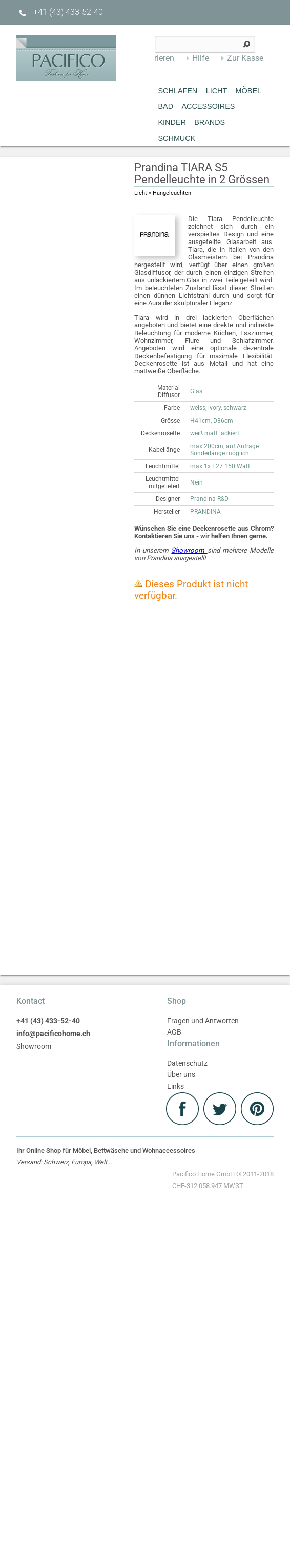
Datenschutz (187, 1063)
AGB (174, 1032)
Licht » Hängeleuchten (162, 193)
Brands (209, 122)
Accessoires (208, 106)
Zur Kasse (245, 58)
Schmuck (177, 138)
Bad (166, 106)
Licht (216, 90)
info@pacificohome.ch (53, 1033)
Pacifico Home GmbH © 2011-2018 (223, 1181)
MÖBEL (248, 90)
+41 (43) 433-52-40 (59, 12)
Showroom (189, 550)
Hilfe (200, 58)
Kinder (172, 122)
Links (175, 1086)
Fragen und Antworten (203, 1021)
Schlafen (178, 90)
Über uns (181, 1074)
